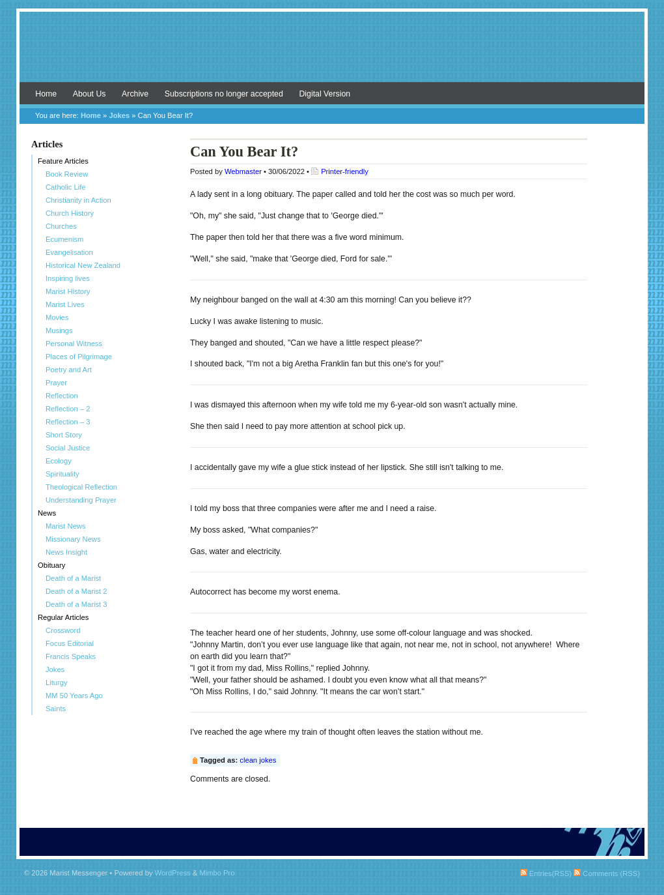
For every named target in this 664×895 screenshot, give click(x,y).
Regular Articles (63, 617)
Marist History (68, 291)
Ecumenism (64, 239)
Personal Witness (74, 343)
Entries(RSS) (546, 873)
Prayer (56, 383)
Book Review (67, 174)
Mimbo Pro (216, 873)
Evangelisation (69, 252)
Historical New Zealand (83, 265)
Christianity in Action (78, 200)
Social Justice (68, 448)
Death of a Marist (73, 578)
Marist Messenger (332, 53)
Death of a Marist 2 (76, 591)
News (47, 513)
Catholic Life (66, 187)
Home (46, 93)
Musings (59, 330)
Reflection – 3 (68, 422)
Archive (135, 93)
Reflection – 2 (68, 409)
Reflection (62, 396)
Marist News (66, 526)
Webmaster (243, 171)
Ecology (59, 461)
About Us (89, 93)
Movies (57, 317)
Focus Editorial (70, 643)
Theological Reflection (81, 487)
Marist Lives (65, 304)
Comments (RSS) (607, 873)
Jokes (119, 115)
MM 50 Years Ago (74, 695)
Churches (61, 226)
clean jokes (258, 760)
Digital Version (324, 93)
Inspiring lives (68, 278)
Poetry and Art (69, 370)
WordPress (173, 873)
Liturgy (57, 682)
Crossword (63, 630)
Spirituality (62, 474)
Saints (56, 708)
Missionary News (73, 539)
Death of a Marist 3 (76, 604)
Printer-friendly (344, 171)
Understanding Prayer (81, 500)
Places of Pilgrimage (79, 356)
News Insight (66, 552)
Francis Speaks (71, 656)
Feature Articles (63, 161)
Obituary (51, 565)
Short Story (64, 435)
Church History (70, 213)
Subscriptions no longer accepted (224, 93)
